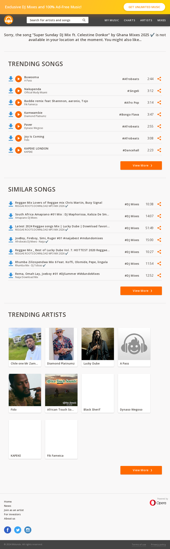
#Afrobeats (131, 79)
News (7, 506)
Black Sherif (92, 409)
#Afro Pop (132, 102)
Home (8, 501)
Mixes (161, 20)
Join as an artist (14, 510)
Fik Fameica (55, 455)
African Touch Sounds (61, 409)
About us (9, 518)
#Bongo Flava (129, 114)
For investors (12, 514)
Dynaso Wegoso (131, 409)
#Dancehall (131, 150)
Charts (129, 20)
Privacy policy (158, 544)
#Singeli (133, 91)
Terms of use (139, 544)
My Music (112, 20)
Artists (146, 20)
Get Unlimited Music (144, 7)
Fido (14, 409)
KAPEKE (16, 455)
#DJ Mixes (132, 204)
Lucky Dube (92, 363)
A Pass (124, 363)
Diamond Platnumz (61, 363)
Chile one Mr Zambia (25, 363)
